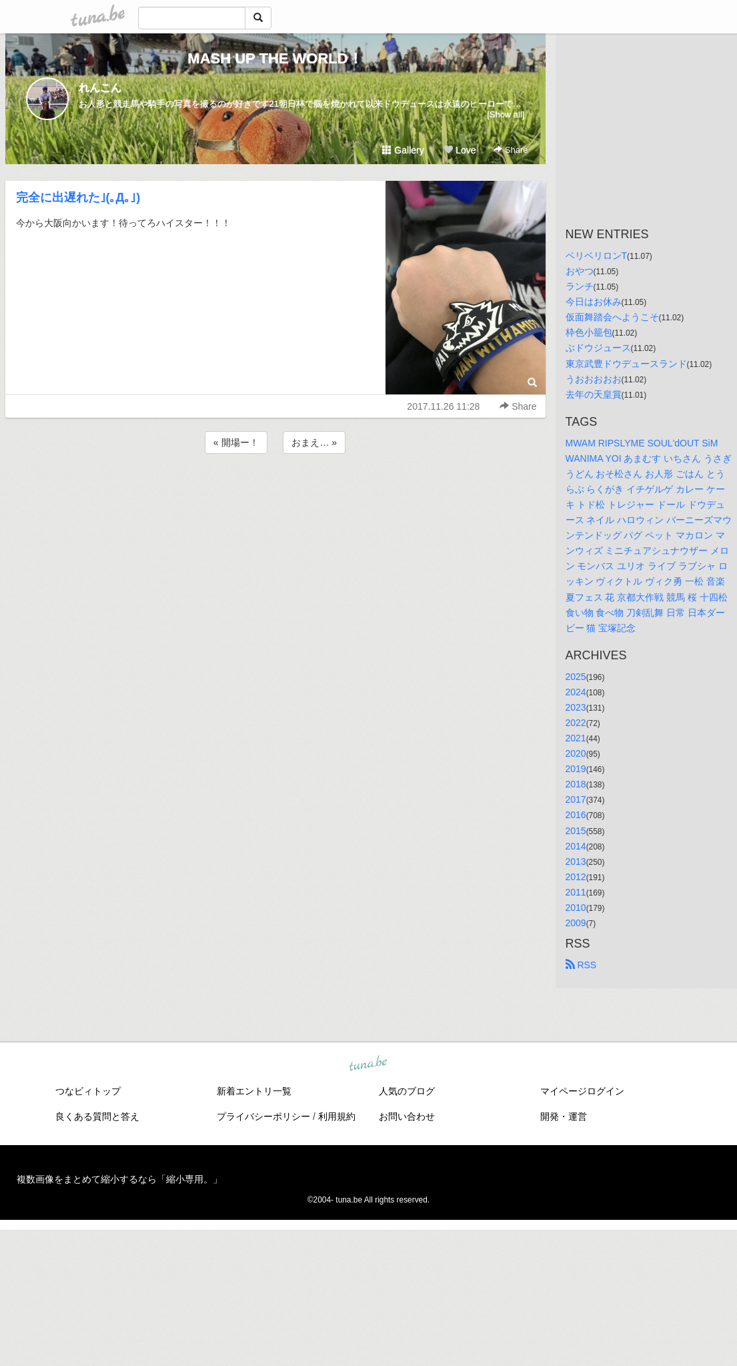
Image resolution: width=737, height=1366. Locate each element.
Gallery (403, 150)
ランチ (580, 286)
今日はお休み (594, 301)
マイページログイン (582, 1091)
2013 (576, 861)
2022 (576, 722)
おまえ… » (314, 442)
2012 (576, 877)
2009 (576, 923)
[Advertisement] (275, 492)
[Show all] (505, 114)
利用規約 (336, 1116)
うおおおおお (594, 379)
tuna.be (368, 1064)
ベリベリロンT (597, 255)
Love (460, 150)
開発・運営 (563, 1116)
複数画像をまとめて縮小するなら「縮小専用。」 (119, 1179)
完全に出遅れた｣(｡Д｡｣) (78, 197)
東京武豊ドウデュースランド (626, 363)
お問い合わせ (407, 1116)
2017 (576, 799)
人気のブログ (407, 1091)
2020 (576, 753)
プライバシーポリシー (263, 1116)
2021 (576, 738)
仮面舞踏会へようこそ (612, 317)
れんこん (100, 87)
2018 (576, 784)
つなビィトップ (88, 1091)
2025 (576, 676)
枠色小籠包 (589, 332)
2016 (576, 814)
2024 (576, 692)
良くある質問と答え (97, 1116)
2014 (576, 846)
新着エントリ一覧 (254, 1091)
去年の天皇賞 (594, 394)
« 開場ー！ (236, 442)
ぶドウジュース (598, 347)
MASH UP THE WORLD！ (274, 58)
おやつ (580, 271)
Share (511, 150)
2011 (576, 892)
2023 (576, 707)
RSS (581, 965)
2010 (576, 907)
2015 (576, 830)
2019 (576, 768)
